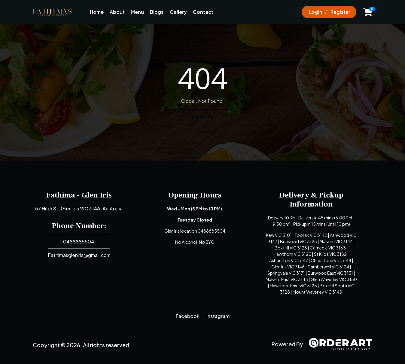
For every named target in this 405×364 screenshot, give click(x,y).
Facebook (187, 316)
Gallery (178, 12)
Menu (137, 12)
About (117, 12)
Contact (203, 12)
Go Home (203, 117)
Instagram (218, 316)
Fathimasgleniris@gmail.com (79, 255)
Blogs (157, 12)
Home (97, 12)
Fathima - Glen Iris (79, 195)
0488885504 (78, 241)
